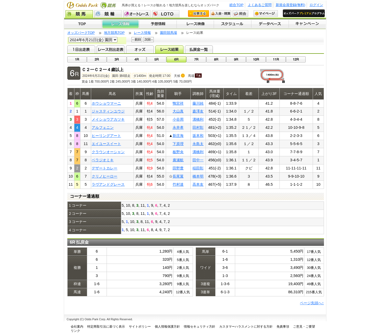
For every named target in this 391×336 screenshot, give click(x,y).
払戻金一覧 (199, 49)
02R (97, 59)
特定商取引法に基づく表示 (106, 326)
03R (116, 59)
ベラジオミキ (103, 160)
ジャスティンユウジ (108, 111)
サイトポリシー (140, 326)
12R (296, 59)
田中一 (197, 160)
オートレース (137, 14)
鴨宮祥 (178, 103)
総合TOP (236, 5)
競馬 (79, 14)
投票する (198, 13)
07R (196, 59)
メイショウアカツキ (108, 119)
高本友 (197, 184)
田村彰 (197, 127)
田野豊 (178, 168)
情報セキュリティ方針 (199, 326)
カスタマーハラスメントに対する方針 (246, 326)
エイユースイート (106, 144)
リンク (75, 330)
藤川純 (197, 103)
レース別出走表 (111, 49)
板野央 (178, 152)
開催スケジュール (232, 24)
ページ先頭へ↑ (312, 303)
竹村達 (178, 184)
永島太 (197, 144)
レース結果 (169, 49)
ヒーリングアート (106, 136)
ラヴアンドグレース (108, 184)
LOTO (165, 14)
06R (176, 59)
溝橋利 (197, 119)
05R (156, 59)
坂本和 (197, 136)
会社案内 (77, 326)
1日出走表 (81, 49)
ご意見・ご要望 (304, 326)
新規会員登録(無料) (290, 5)
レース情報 (120, 24)
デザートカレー (104, 168)
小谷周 (178, 119)
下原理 (178, 144)
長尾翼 (178, 176)
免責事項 (283, 326)
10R (256, 59)
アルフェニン (103, 127)
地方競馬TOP (114, 33)
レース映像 (195, 24)
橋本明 (197, 176)
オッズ (140, 49)
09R (236, 59)
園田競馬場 (168, 33)
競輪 (108, 14)
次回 (148, 39)
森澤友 (197, 111)
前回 (136, 39)
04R (136, 59)
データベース (270, 24)
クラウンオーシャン (108, 152)
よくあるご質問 (260, 5)
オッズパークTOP (81, 33)
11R (276, 59)
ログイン (316, 5)
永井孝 (178, 127)
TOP (83, 24)
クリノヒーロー (104, 176)
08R (216, 59)
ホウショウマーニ (106, 103)
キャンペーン (307, 24)
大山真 (178, 111)
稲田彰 (197, 168)
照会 (240, 13)
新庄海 (178, 136)
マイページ (266, 13)
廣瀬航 (178, 160)
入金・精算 (220, 13)
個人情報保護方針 (167, 326)
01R (77, 59)
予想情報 (158, 24)
